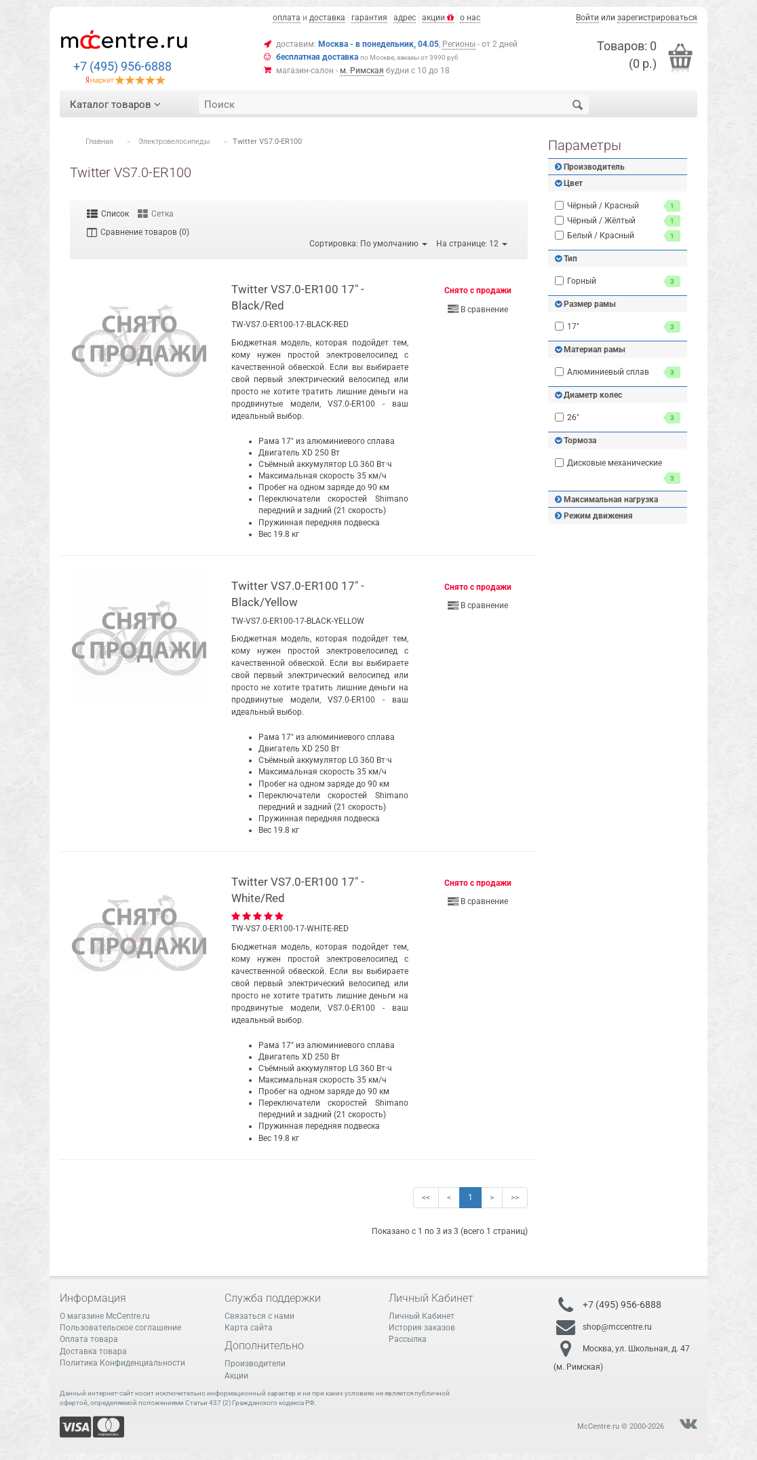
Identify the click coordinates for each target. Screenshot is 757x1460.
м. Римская (362, 70)
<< (426, 1197)
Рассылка (408, 1339)
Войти (587, 17)
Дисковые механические (617, 471)
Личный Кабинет (421, 1316)
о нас (470, 17)
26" (617, 418)
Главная (99, 141)
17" (617, 327)
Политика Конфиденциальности (122, 1363)
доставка (327, 17)
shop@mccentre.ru (617, 1327)
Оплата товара (89, 1339)
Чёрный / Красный (617, 206)
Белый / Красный (617, 236)
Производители (255, 1363)
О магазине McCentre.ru (105, 1316)
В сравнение (478, 309)
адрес (404, 17)
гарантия (369, 17)
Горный (617, 281)
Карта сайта (249, 1327)
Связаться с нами (259, 1316)
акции (438, 17)
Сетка (156, 214)
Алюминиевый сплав (617, 372)
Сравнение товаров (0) (138, 232)
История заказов (422, 1327)
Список (108, 214)
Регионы (458, 44)
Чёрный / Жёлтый (617, 221)
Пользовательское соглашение (120, 1327)
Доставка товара (93, 1351)
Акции (236, 1376)
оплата (286, 17)
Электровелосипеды (174, 141)
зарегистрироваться (657, 17)
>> (515, 1197)
